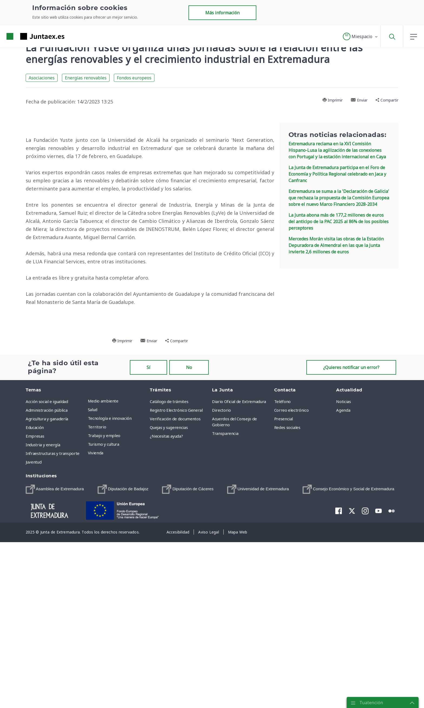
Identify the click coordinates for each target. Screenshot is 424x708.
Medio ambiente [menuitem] (103, 570)
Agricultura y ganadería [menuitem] (47, 587)
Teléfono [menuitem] (282, 570)
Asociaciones (42, 78)
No (189, 536)
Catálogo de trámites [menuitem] (169, 570)
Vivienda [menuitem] (95, 622)
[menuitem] (55, 658)
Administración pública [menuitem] (46, 579)
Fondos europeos (134, 78)
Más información (222, 13)
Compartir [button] (387, 100)
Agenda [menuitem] (343, 579)
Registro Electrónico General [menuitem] (176, 579)
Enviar (359, 100)
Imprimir (332, 100)
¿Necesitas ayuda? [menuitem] (166, 605)
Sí (148, 536)
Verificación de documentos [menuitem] (175, 587)
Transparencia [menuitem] (225, 602)
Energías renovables (86, 78)
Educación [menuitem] (35, 596)
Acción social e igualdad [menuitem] (47, 570)
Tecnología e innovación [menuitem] (110, 587)
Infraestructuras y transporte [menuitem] (53, 622)
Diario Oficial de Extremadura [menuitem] (239, 570)
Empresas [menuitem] (35, 605)
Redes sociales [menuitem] (287, 596)
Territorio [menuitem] (97, 596)
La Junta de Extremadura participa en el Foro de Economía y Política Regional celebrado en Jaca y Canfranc (337, 174)
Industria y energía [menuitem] (43, 613)
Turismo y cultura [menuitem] (103, 613)
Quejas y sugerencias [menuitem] (169, 596)
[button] (360, 36)
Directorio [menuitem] (221, 579)
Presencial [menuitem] (283, 587)
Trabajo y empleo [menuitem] (104, 604)
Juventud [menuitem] (33, 631)
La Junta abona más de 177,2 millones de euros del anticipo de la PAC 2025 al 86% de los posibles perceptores (339, 221)
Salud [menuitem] (92, 578)
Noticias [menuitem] (343, 570)
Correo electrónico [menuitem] (291, 579)
